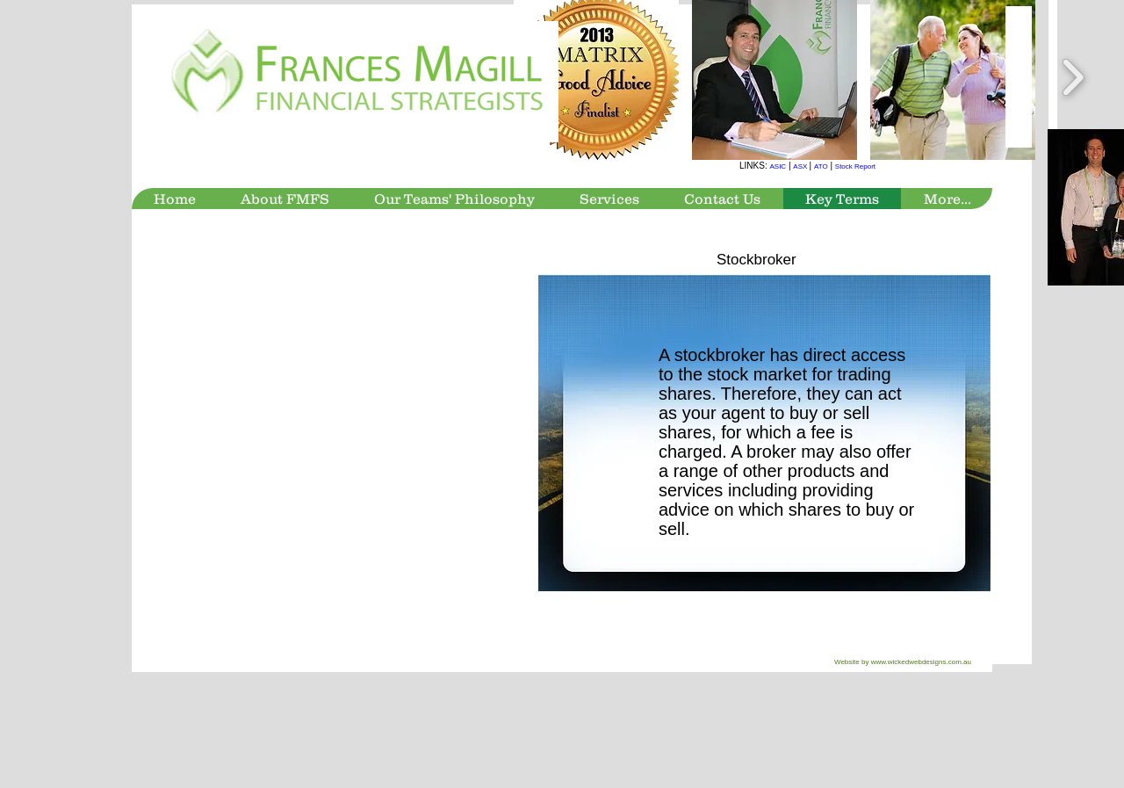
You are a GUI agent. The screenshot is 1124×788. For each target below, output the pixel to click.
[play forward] (1072, 77)
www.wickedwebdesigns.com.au (921, 662)
